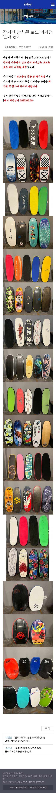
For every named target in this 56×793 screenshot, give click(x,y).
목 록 (47, 728)
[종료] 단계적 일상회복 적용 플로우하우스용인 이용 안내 (23, 750)
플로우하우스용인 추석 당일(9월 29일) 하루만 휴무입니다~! (25, 739)
